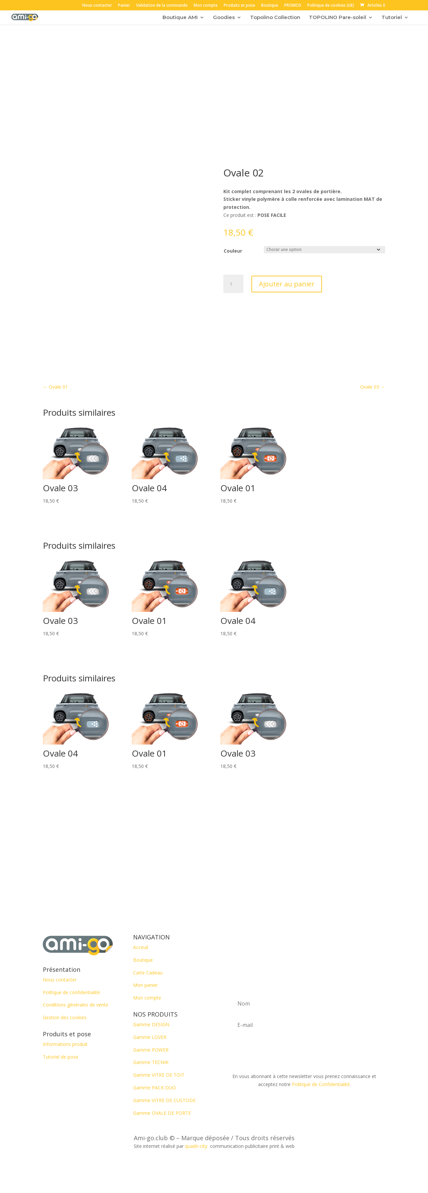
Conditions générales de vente (75, 1005)
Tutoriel (392, 17)
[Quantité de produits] (233, 284)
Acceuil (140, 947)
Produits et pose (239, 5)
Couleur (233, 251)
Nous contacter (97, 5)
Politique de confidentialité (71, 992)
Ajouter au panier (287, 283)
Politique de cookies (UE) (330, 5)
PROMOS (292, 5)
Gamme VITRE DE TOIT (159, 1075)
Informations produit (65, 1044)
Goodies (224, 17)
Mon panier (145, 985)
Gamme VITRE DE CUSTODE (164, 1100)
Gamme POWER (151, 1050)
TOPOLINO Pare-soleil (337, 17)
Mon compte (206, 5)
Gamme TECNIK (151, 1062)
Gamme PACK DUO (154, 1087)
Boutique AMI (180, 17)
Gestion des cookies (65, 1017)
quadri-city (197, 1146)
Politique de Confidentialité (321, 1084)
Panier (124, 5)
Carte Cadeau (148, 972)
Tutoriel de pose (60, 1057)
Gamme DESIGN (151, 1024)
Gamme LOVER (150, 1037)
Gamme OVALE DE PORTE (162, 1113)
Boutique (269, 5)
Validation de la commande (162, 5)
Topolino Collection (275, 17)
